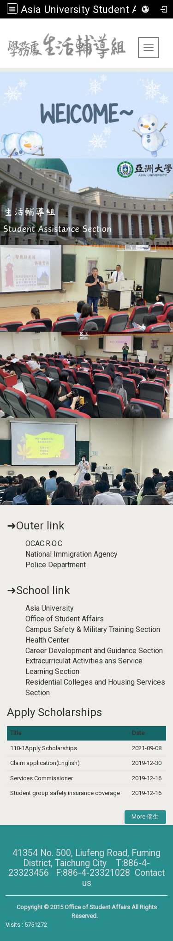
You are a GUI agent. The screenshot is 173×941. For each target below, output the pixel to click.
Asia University (49, 608)
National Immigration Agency (71, 554)
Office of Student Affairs (64, 618)
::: (3, 29)
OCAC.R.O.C (43, 543)
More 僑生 (145, 816)
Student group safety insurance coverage (65, 792)
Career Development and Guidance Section (94, 650)
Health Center (47, 640)
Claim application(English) (45, 762)
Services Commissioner (42, 778)
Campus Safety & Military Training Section (92, 629)
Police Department (55, 564)
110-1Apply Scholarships (43, 748)
